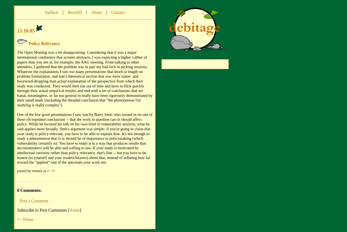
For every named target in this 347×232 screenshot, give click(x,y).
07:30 (51, 171)
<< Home (25, 219)
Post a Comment (34, 201)
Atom (74, 210)
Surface (51, 12)
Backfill (75, 12)
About (96, 12)
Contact (118, 12)
